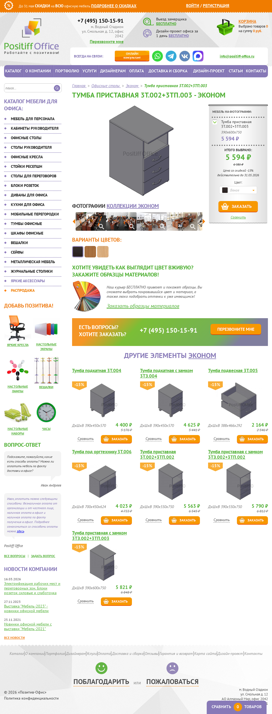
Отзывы (151, 653)
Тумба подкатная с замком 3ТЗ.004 (166, 373)
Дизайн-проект (209, 71)
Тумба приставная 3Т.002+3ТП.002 (158, 454)
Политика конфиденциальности (31, 698)
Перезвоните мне (106, 41)
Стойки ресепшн (26, 166)
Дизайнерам (113, 71)
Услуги (89, 71)
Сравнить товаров (237, 706)
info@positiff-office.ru (237, 56)
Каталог (13, 71)
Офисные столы (26, 137)
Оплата (136, 71)
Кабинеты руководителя (34, 128)
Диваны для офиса (29, 195)
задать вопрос (43, 556)
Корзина (247, 21)
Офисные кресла (27, 156)
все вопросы (14, 556)
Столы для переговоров (33, 176)
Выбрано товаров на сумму (253, 28)
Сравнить (238, 217)
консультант (132, 55)
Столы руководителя (31, 147)
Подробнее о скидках (114, 5)
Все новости (14, 638)
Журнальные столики (31, 271)
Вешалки (19, 242)
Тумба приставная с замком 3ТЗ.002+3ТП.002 (235, 454)
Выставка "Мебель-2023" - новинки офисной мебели (26, 608)
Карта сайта (205, 653)
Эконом (202, 355)
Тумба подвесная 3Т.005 (233, 370)
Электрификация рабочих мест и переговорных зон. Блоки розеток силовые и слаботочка (32, 588)
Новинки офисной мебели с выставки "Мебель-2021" (28, 626)
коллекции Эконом (133, 205)
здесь (20, 531)
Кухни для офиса (27, 204)
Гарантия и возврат (176, 653)
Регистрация (216, 5)
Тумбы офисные (26, 223)
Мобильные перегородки (35, 214)
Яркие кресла (18, 345)
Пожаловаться (172, 681)
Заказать (242, 206)
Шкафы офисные (27, 233)
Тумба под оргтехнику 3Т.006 (102, 452)
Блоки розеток (25, 185)
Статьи (236, 71)
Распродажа (23, 290)
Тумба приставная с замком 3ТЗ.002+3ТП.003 (99, 535)
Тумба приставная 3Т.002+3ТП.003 (236, 124)
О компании (38, 71)
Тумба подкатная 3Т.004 (96, 370)
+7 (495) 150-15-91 (100, 20)
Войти (192, 5)
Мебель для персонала (32, 118)
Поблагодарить (101, 681)
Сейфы (17, 252)
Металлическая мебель (33, 261)
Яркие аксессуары (28, 280)
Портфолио (67, 71)
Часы (46, 429)
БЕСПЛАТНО (166, 23)
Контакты (256, 71)
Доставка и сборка (168, 71)
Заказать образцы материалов (143, 305)
